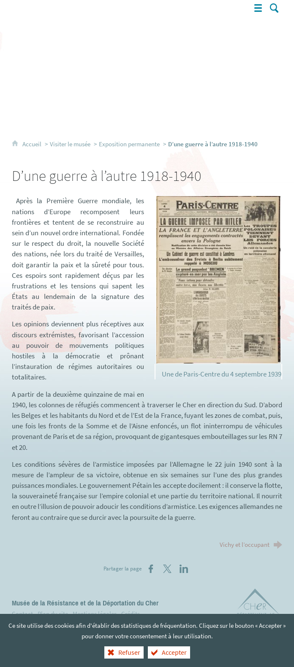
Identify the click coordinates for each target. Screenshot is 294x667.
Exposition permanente (129, 144)
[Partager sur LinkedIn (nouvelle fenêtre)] (184, 569)
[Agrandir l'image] (218, 279)
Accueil (32, 144)
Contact (22, 614)
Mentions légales (95, 614)
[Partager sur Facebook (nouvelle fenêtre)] (151, 569)
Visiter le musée (70, 144)
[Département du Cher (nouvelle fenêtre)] (259, 604)
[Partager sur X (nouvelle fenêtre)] (167, 569)
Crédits (130, 614)
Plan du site (53, 614)
